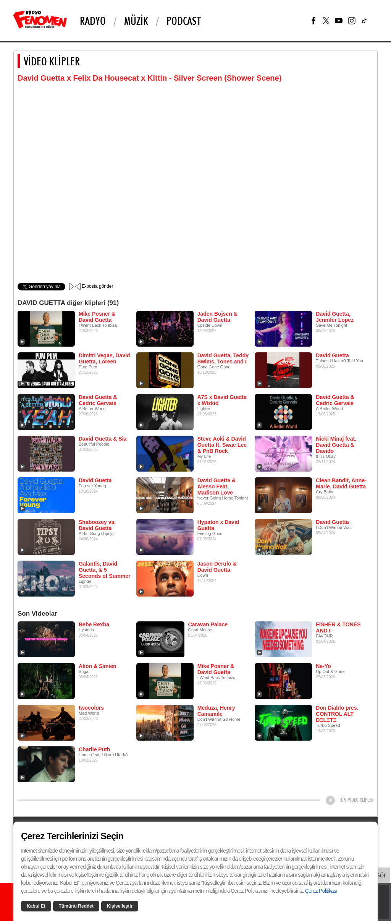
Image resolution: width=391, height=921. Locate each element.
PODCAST (183, 21)
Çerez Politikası (321, 891)
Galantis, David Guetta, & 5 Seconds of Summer (104, 570)
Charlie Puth (94, 749)
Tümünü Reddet (76, 906)
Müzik (136, 21)
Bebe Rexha (94, 624)
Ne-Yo (323, 666)
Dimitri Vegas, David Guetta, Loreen (104, 358)
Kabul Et (36, 906)
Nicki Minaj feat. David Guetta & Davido (336, 445)
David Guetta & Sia (102, 439)
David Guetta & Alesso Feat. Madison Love (216, 486)
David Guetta (332, 355)
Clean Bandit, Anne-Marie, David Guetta (341, 483)
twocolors (91, 708)
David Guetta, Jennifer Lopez (335, 317)
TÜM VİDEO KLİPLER (356, 800)
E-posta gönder (91, 286)
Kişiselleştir (119, 906)
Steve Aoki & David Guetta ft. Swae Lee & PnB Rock (222, 445)
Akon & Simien (97, 666)
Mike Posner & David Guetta (97, 317)
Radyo (93, 21)
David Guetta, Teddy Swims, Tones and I (223, 358)
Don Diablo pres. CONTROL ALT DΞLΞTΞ (337, 714)
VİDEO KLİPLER (52, 61)
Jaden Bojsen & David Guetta (217, 317)
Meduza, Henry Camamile (216, 711)
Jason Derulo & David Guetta (217, 567)
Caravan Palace (208, 624)
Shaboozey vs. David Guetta (97, 525)
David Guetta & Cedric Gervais (98, 400)
